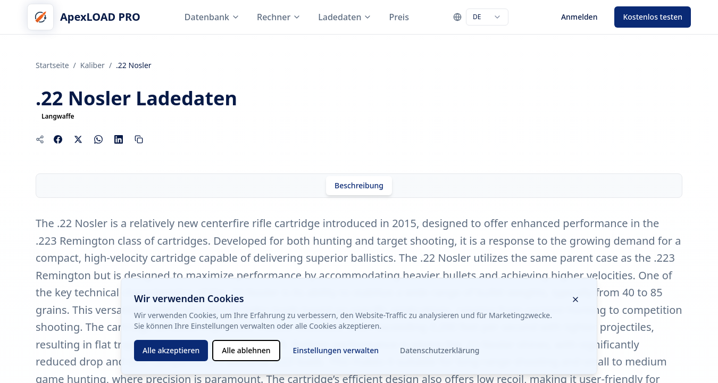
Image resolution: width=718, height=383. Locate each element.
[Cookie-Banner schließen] (575, 299)
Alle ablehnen (246, 350)
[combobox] (487, 17)
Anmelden (579, 17)
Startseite (52, 65)
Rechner (279, 17)
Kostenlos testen (652, 17)
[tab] (359, 185)
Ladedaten (345, 17)
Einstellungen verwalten (336, 350)
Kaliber (92, 65)
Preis (399, 17)
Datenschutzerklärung (439, 350)
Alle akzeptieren (171, 350)
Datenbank (212, 17)
